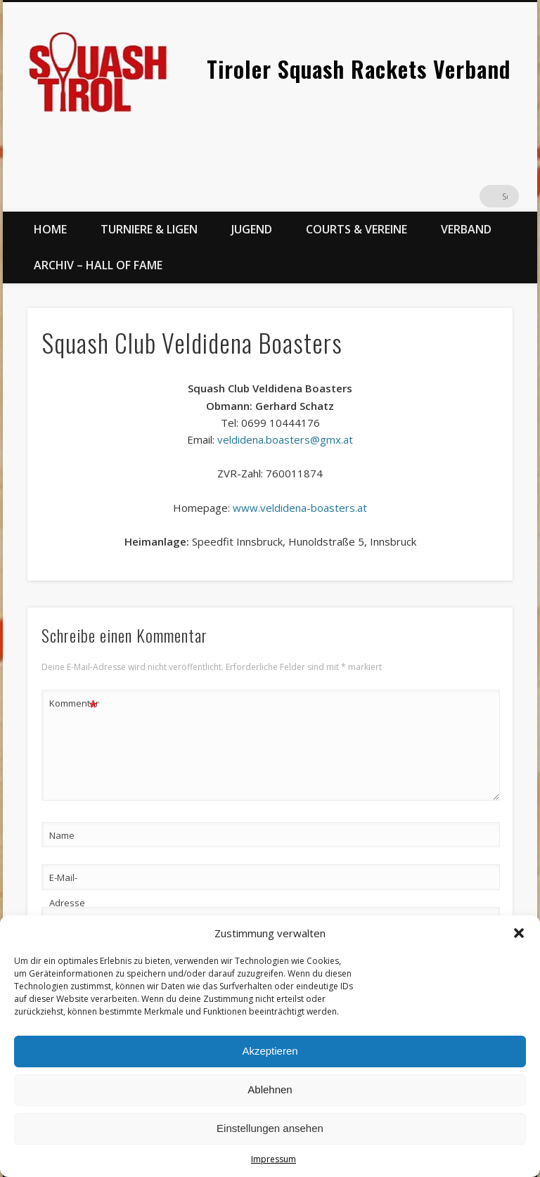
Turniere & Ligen (149, 229)
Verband (466, 229)
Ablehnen (270, 1089)
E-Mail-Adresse (67, 890)
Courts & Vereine (356, 229)
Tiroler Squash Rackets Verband (358, 68)
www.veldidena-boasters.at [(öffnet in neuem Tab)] (300, 508)
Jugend (251, 229)
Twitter (479, 196)
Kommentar (73, 703)
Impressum (273, 1159)
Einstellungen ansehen (270, 1128)
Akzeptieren (269, 1051)
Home (50, 229)
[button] (519, 933)
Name (62, 835)
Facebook (450, 196)
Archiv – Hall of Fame (98, 265)
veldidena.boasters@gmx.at (285, 439)
